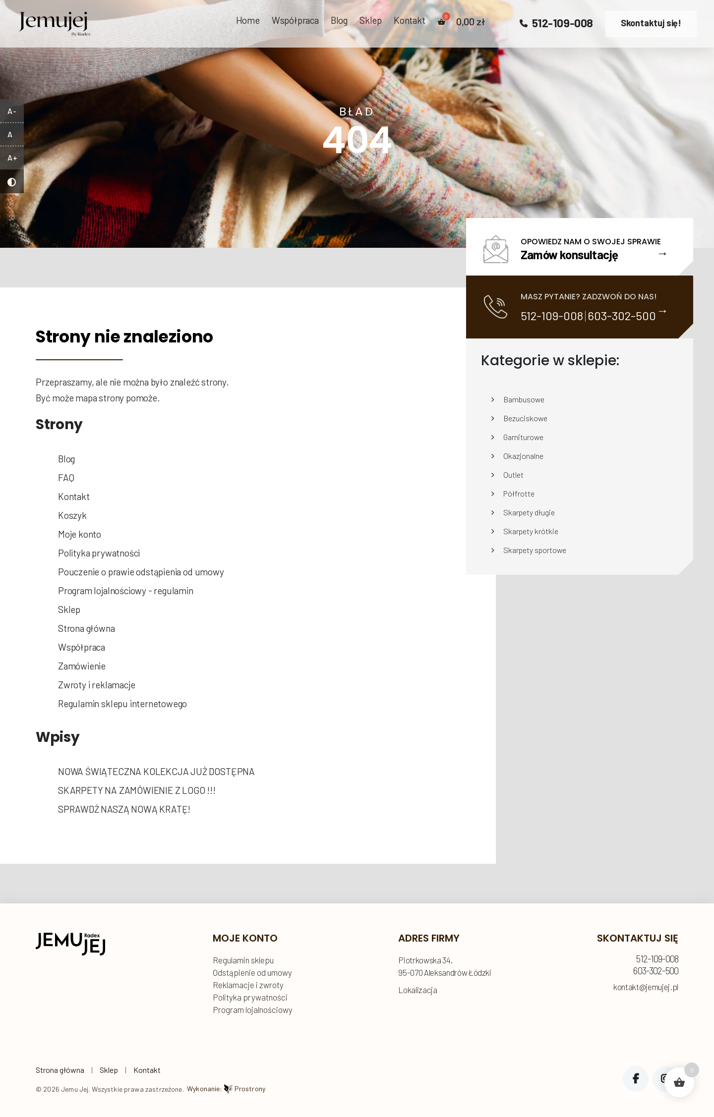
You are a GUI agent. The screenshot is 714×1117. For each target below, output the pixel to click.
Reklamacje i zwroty (248, 985)
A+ (12, 157)
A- (11, 110)
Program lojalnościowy (253, 1009)
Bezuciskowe (525, 418)
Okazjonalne (523, 455)
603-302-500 (622, 315)
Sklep (370, 20)
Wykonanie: (226, 1088)
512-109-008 (556, 23)
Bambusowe (523, 399)
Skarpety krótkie (530, 531)
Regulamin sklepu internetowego (122, 703)
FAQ (66, 477)
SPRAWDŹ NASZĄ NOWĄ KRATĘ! (124, 809)
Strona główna (86, 628)
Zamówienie (82, 665)
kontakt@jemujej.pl (645, 987)
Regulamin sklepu (243, 960)
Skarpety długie (529, 512)
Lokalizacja (417, 990)
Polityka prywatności (99, 552)
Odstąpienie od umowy (252, 972)
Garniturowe (523, 437)
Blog (339, 20)
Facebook (636, 1079)
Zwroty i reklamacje (96, 684)
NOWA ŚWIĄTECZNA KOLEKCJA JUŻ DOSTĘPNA (156, 771)
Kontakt (409, 20)
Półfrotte (519, 493)
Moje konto (79, 534)
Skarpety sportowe (534, 550)
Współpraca (295, 20)
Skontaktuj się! (651, 22)
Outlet (513, 474)
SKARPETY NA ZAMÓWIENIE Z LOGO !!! (137, 790)
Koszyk (72, 515)
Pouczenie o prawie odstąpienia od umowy (141, 571)
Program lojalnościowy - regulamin (125, 590)
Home (248, 20)
